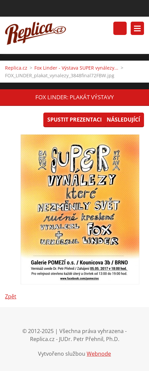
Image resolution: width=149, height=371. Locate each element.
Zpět (10, 296)
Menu (137, 28)
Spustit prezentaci (74, 119)
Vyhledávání (120, 28)
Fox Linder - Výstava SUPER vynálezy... (76, 68)
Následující (123, 119)
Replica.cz (16, 68)
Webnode (99, 353)
